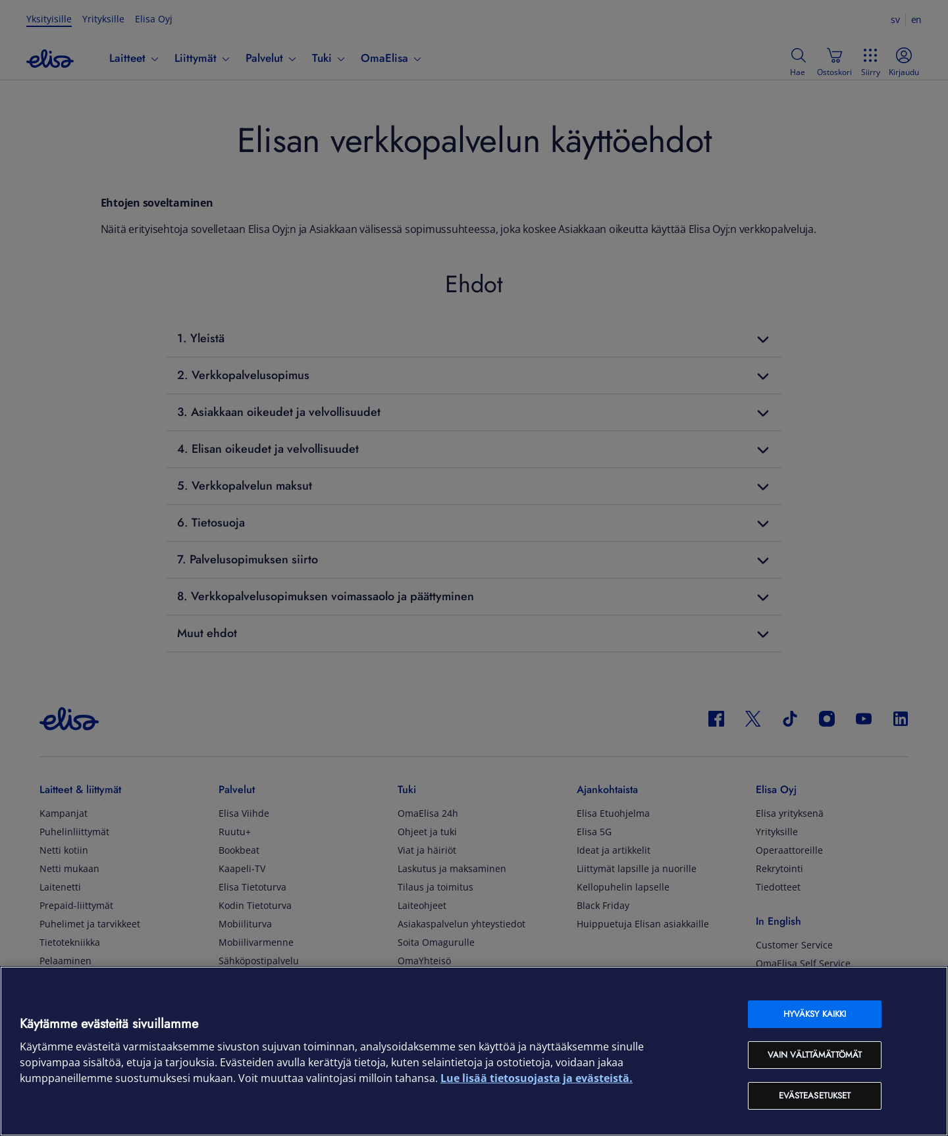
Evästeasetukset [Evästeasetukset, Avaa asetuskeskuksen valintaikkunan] (815, 1095)
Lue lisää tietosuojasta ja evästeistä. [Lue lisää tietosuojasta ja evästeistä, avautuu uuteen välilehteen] (536, 1078)
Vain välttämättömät (815, 1054)
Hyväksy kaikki (815, 1014)
